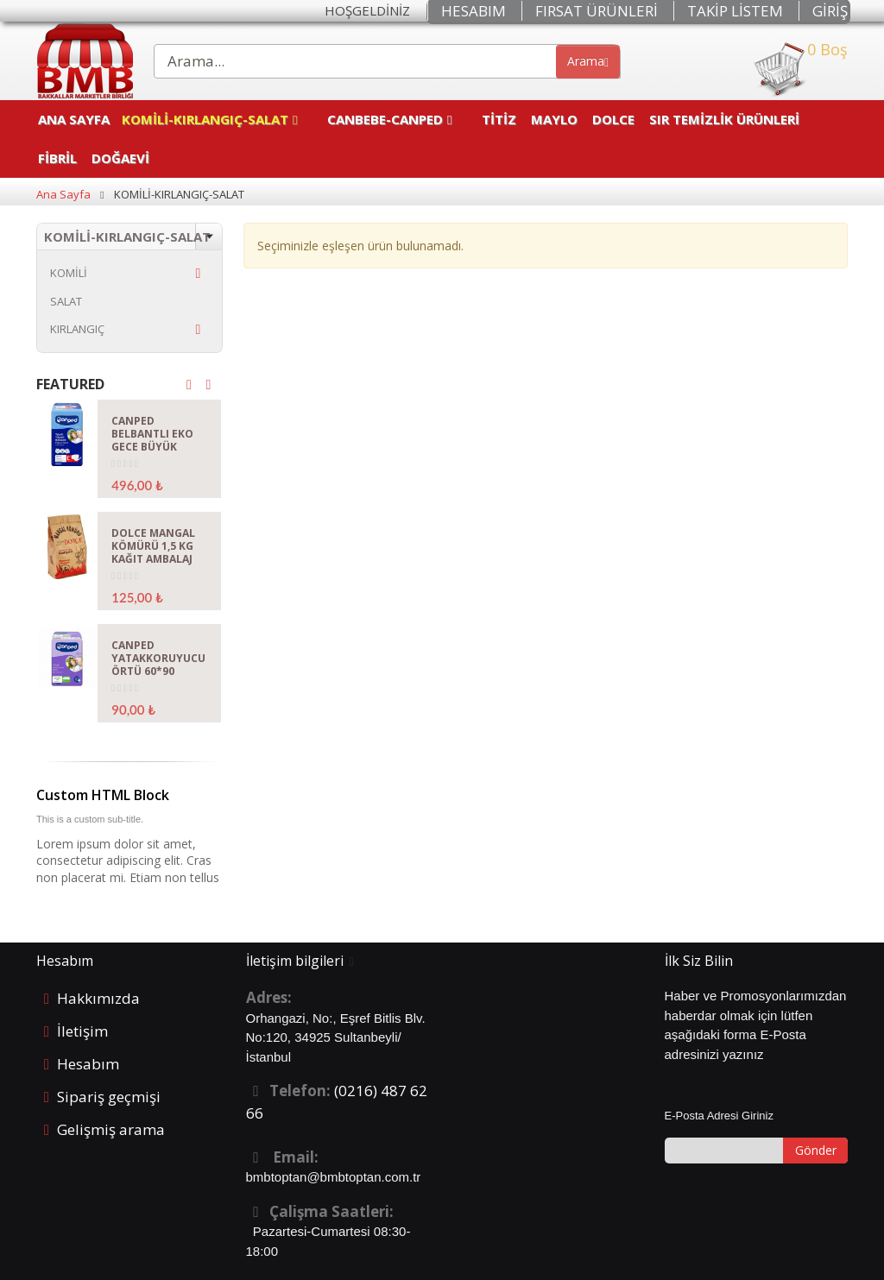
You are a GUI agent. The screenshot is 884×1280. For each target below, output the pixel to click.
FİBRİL (57, 158)
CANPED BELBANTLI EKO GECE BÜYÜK (152, 433)
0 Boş (800, 69)
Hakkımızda (98, 998)
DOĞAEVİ (120, 158)
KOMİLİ (68, 273)
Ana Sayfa (74, 119)
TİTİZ (499, 119)
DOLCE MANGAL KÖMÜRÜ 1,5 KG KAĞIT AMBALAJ (153, 546)
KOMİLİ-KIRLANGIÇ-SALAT (205, 119)
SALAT (66, 301)
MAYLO (554, 119)
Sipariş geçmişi (109, 1097)
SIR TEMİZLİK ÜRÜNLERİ (726, 119)
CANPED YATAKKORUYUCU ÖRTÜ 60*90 (158, 658)
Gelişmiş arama (111, 1129)
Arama (588, 61)
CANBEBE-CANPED (385, 119)
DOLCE (613, 119)
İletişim (82, 1031)
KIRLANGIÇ (77, 329)
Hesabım (88, 1064)
